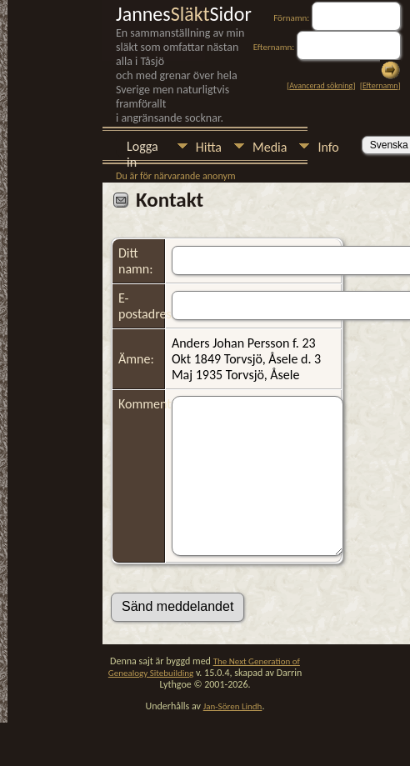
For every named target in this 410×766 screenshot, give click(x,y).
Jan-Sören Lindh (232, 706)
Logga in (142, 148)
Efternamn (380, 85)
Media (269, 147)
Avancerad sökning (320, 85)
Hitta (209, 147)
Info (328, 147)
